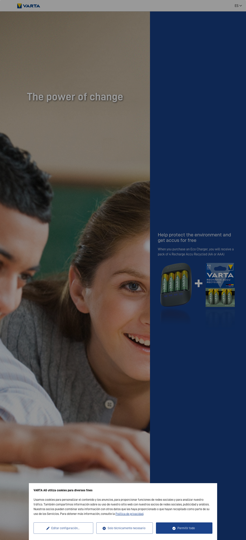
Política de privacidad (129, 513)
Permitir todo (186, 528)
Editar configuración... (65, 528)
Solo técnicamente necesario (126, 528)
